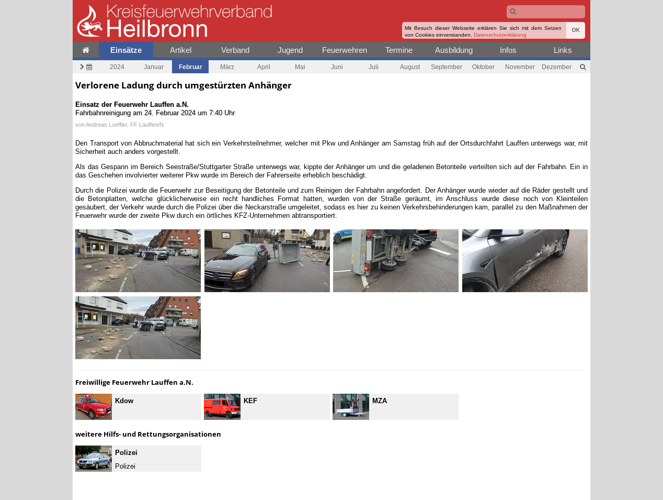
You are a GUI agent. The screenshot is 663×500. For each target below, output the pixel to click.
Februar (190, 67)
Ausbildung (454, 50)
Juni (337, 67)
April (263, 67)
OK (575, 30)
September (446, 67)
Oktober (483, 67)
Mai (300, 67)
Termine (399, 50)
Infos (508, 50)
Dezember (556, 67)
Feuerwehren (344, 50)
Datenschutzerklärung (500, 34)
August (410, 67)
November (520, 67)
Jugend (290, 50)
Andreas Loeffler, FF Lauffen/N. (125, 124)
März (227, 67)
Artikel (180, 50)
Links (563, 50)
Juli (374, 67)
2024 (117, 67)
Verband (235, 50)
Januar (154, 67)
